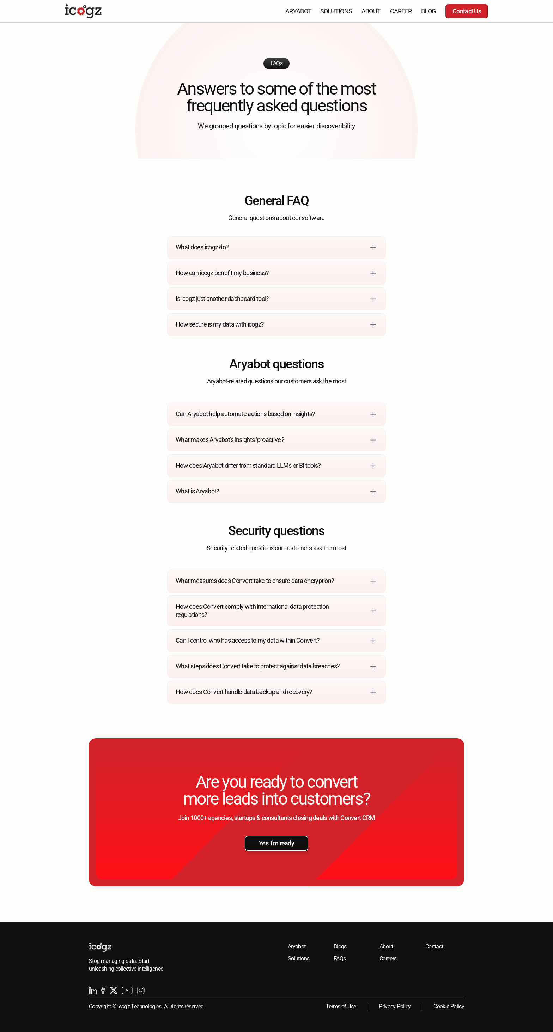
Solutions (298, 958)
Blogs (340, 946)
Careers (388, 958)
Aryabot (297, 946)
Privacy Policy (395, 1006)
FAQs (340, 958)
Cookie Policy (448, 1006)
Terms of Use (341, 1006)
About (386, 946)
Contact (434, 946)
